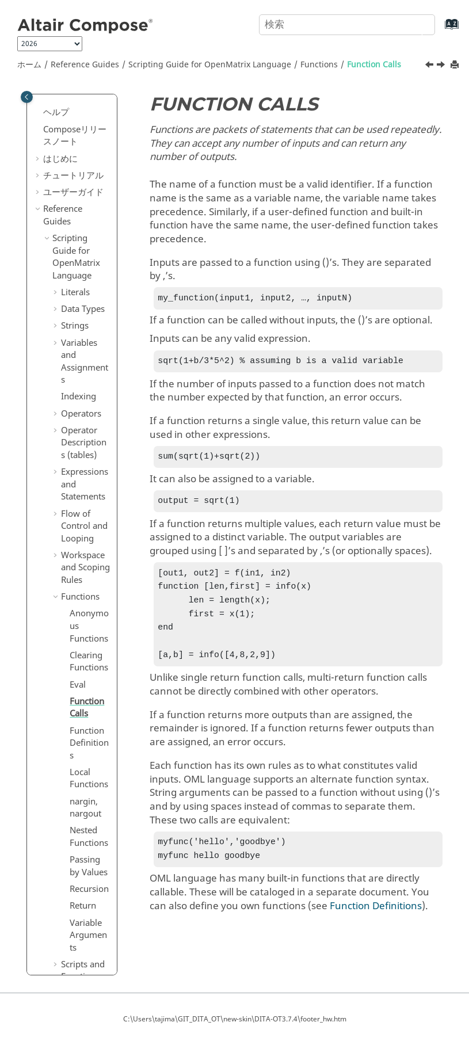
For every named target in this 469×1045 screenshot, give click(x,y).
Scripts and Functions (83, 633)
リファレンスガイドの (79, 883)
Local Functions (89, 441)
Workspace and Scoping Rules (85, 230)
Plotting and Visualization (85, 727)
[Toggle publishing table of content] (27, 97)
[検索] (413, 23)
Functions (319, 65)
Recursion (89, 552)
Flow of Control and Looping (84, 189)
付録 (51, 935)
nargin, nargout (85, 470)
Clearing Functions (89, 324)
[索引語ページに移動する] (440, 30)
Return (83, 568)
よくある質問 (69, 952)
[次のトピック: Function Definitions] (442, 66)
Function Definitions (89, 406)
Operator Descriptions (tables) (83, 105)
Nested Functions (89, 499)
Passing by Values (89, 528)
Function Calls (374, 65)
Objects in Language (85, 769)
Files (70, 656)
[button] (56, 135)
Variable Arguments (88, 598)
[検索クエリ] (347, 24)
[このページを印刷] (455, 65)
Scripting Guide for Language (209, 65)
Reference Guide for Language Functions (76, 823)
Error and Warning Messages (80, 685)
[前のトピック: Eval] (430, 66)
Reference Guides (85, 65)
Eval (78, 347)
